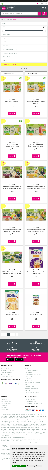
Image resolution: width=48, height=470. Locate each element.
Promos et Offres (10, 64)
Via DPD (12, 348)
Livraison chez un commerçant (33, 403)
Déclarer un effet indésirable (32, 382)
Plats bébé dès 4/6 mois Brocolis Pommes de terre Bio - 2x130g (12, 272)
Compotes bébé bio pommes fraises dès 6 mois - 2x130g (12, 230)
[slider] (3, 31)
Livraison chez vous (30, 401)
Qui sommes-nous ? (6, 368)
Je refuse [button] (22, 466)
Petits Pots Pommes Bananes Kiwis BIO (36, 103)
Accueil (3, 20)
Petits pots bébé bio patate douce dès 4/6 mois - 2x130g (36, 145)
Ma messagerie (5, 409)
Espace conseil (29, 376)
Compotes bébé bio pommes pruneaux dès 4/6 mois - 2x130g (12, 187)
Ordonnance (28, 380)
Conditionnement (10, 53)
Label (5, 60)
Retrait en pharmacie (30, 399)
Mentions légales (29, 386)
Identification (4, 399)
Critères (6, 35)
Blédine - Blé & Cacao (36, 314)
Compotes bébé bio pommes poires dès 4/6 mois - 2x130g (36, 230)
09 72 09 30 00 (36, 348)
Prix (4, 24)
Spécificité (7, 57)
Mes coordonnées (6, 401)
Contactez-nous (5, 374)
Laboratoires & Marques (31, 370)
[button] (12, 73)
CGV (26, 384)
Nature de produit (10, 49)
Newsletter (28, 378)
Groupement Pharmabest (8, 370)
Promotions (28, 372)
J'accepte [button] (15, 466)
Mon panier (4, 405)
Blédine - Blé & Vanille (12, 314)
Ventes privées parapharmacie (33, 374)
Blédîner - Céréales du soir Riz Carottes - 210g (36, 272)
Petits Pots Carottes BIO (12, 102)
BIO (4, 41)
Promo (5, 39)
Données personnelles (31, 387)
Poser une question (6, 372)
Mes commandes (6, 403)
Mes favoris (4, 407)
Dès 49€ (36, 342)
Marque (9, 20)
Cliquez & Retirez (12, 342)
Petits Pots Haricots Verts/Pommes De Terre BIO (12, 145)
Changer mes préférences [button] (34, 466)
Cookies (27, 389)
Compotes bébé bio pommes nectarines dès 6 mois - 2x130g (36, 187)
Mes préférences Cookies (32, 391)
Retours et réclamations (7, 376)
